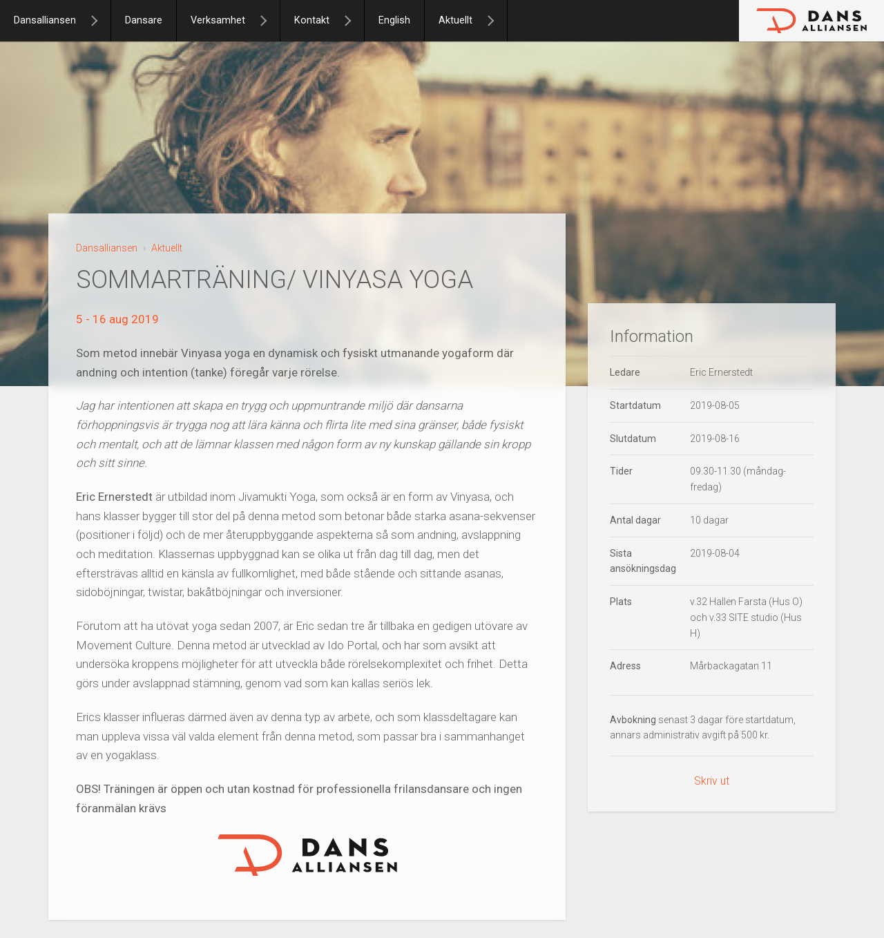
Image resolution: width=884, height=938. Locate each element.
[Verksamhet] (269, 20)
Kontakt (311, 20)
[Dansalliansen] (100, 20)
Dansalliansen (45, 20)
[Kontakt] (353, 20)
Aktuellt (455, 20)
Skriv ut (711, 780)
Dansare (143, 20)
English (394, 20)
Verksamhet (218, 20)
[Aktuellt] (496, 20)
